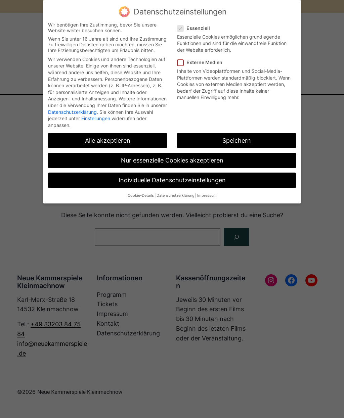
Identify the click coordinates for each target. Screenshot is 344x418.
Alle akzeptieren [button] (107, 140)
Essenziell (196, 28)
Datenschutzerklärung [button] (176, 195)
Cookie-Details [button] (141, 195)
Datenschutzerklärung (72, 112)
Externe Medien (202, 62)
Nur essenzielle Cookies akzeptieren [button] (172, 160)
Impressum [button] (207, 195)
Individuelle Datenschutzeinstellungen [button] (172, 180)
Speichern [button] (236, 140)
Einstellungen (95, 118)
